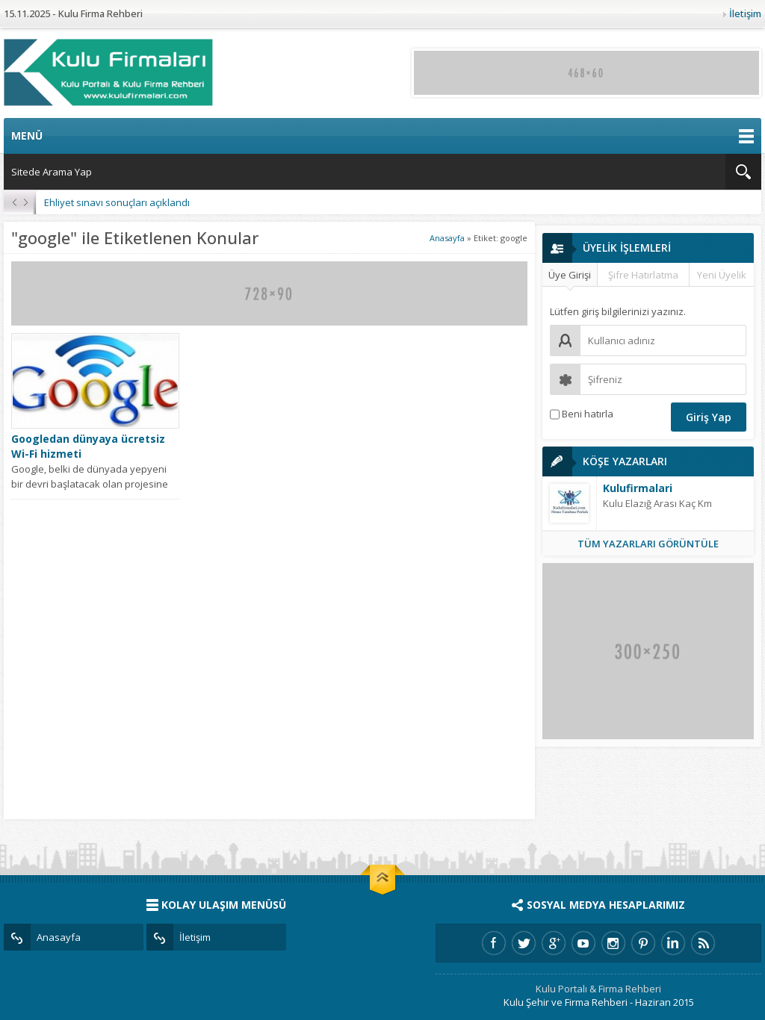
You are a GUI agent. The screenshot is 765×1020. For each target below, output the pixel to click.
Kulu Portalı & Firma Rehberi (598, 988)
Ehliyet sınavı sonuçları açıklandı (117, 202)
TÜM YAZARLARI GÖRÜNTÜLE (648, 543)
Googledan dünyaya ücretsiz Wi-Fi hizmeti (88, 446)
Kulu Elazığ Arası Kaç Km (657, 503)
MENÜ (382, 135)
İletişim (745, 13)
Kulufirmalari (637, 488)
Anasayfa (447, 237)
